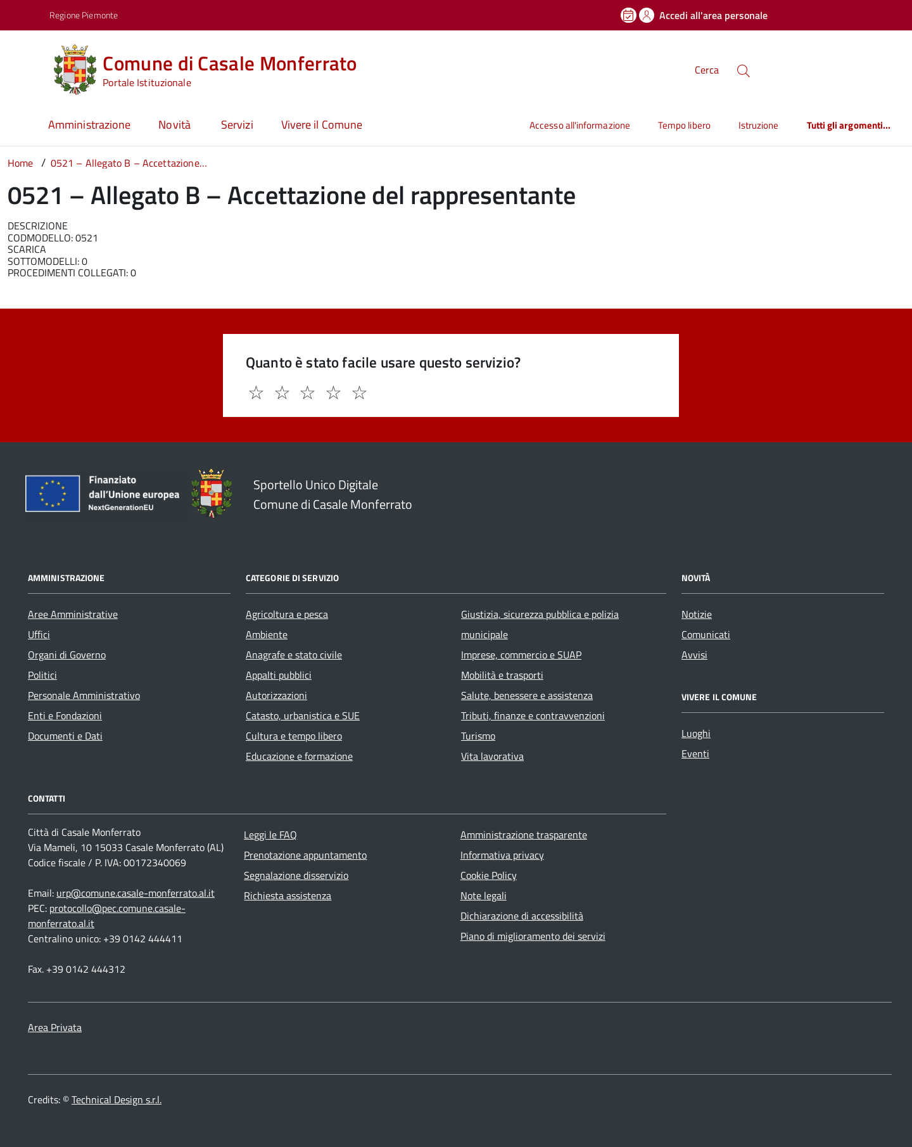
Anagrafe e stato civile (294, 654)
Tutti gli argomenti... (849, 125)
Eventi (695, 753)
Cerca (707, 69)
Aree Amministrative (73, 614)
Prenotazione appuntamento (305, 854)
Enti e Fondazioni (65, 715)
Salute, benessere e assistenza (527, 695)
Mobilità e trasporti (502, 674)
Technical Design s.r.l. (117, 1099)
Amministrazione (89, 124)
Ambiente (267, 634)
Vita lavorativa (492, 756)
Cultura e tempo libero (294, 735)
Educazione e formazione (299, 756)
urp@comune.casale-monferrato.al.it (135, 892)
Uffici (39, 634)
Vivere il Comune (321, 124)
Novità (175, 124)
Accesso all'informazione (579, 125)
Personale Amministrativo (84, 695)
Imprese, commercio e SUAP (521, 654)
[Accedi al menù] (27, 68)
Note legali (483, 895)
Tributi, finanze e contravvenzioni (533, 715)
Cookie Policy (488, 875)
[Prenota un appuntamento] (629, 15)
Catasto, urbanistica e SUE (303, 715)
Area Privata (55, 1027)
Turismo (478, 735)
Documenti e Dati (65, 735)
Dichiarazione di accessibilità (521, 915)
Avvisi (694, 654)
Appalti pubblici (279, 674)
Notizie (696, 614)
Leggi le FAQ (270, 834)
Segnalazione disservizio (296, 875)
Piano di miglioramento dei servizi (532, 936)
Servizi (237, 124)
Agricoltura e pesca (287, 614)
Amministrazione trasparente (523, 834)
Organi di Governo (67, 654)
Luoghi (696, 733)
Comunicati (705, 634)
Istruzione (758, 125)
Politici (42, 674)
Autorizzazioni (276, 695)
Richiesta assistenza (287, 895)
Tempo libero (684, 125)
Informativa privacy (502, 854)
